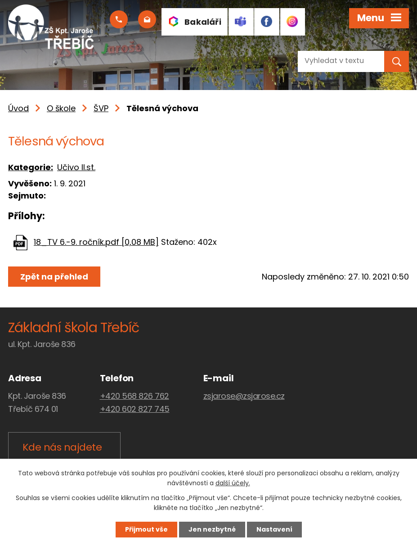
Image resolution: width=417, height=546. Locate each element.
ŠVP (101, 108)
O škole (61, 108)
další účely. (232, 483)
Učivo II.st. (76, 167)
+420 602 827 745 (135, 409)
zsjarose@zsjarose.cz (244, 396)
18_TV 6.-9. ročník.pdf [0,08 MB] (96, 242)
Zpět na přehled (54, 276)
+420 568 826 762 (134, 396)
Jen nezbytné (212, 529)
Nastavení (274, 529)
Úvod (18, 108)
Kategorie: (30, 167)
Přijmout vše (146, 529)
